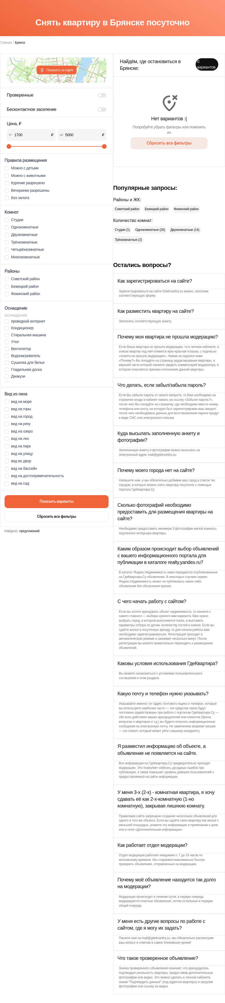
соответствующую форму (137, 295)
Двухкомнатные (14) (184, 230)
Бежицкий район (156, 209)
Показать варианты (57, 501)
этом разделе (149, 678)
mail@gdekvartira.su (162, 455)
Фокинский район (186, 209)
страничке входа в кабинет (138, 400)
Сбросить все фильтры (56, 516)
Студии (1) (122, 230)
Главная (6, 42)
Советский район (127, 209)
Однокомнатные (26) (150, 230)
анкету (166, 321)
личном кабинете (203, 347)
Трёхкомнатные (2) (128, 240)
